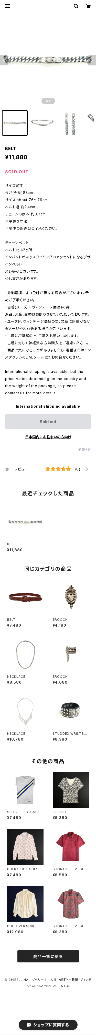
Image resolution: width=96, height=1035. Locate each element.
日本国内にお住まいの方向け (48, 437)
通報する (84, 450)
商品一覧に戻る (48, 956)
